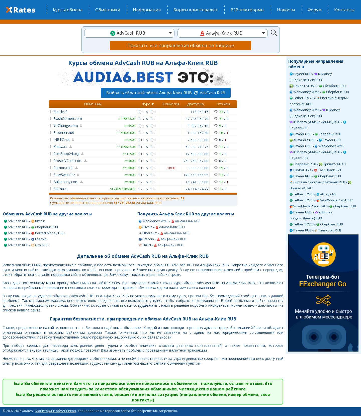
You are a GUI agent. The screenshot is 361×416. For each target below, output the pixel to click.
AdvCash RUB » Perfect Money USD (34, 233)
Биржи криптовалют (195, 10)
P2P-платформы (247, 10)
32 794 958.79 (197, 118)
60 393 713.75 (197, 146)
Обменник (93, 104)
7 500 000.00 (198, 139)
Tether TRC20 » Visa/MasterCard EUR (321, 200)
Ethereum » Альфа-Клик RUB (164, 233)
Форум (315, 10)
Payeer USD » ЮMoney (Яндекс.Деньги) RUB (311, 215)
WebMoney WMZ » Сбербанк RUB (319, 92)
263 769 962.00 (196, 160)
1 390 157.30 (198, 132)
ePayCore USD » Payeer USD (315, 140)
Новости (286, 10)
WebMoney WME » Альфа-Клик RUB (170, 221)
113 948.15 (199, 111)
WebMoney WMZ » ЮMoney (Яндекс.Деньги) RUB (315, 113)
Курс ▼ (148, 104)
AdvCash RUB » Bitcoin (24, 221)
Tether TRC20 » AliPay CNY (313, 194)
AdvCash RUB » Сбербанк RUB (31, 227)
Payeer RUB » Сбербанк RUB (315, 176)
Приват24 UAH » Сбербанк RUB (318, 86)
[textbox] (129, 33)
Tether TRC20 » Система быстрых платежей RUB (319, 101)
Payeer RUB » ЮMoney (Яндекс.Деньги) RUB (311, 76)
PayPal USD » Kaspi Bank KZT (315, 170)
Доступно (195, 104)
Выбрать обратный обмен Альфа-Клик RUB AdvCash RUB (165, 93)
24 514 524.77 (197, 189)
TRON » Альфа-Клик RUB (161, 245)
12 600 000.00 (197, 153)
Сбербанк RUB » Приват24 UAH (318, 164)
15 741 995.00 (197, 182)
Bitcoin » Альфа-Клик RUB (162, 227)
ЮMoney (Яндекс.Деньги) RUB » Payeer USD (318, 155)
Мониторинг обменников (55, 410)
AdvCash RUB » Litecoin (25, 239)
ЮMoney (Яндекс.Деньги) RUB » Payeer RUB (318, 125)
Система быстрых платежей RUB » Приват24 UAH (320, 185)
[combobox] (129, 33)
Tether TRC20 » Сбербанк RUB (316, 224)
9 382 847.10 (198, 125)
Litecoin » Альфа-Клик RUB (162, 239)
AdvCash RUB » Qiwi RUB (26, 245)
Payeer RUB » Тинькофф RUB (315, 230)
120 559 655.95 (196, 175)
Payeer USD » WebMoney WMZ (317, 146)
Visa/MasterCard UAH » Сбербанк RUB (323, 206)
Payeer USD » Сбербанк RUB (315, 134)
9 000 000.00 (198, 167)
